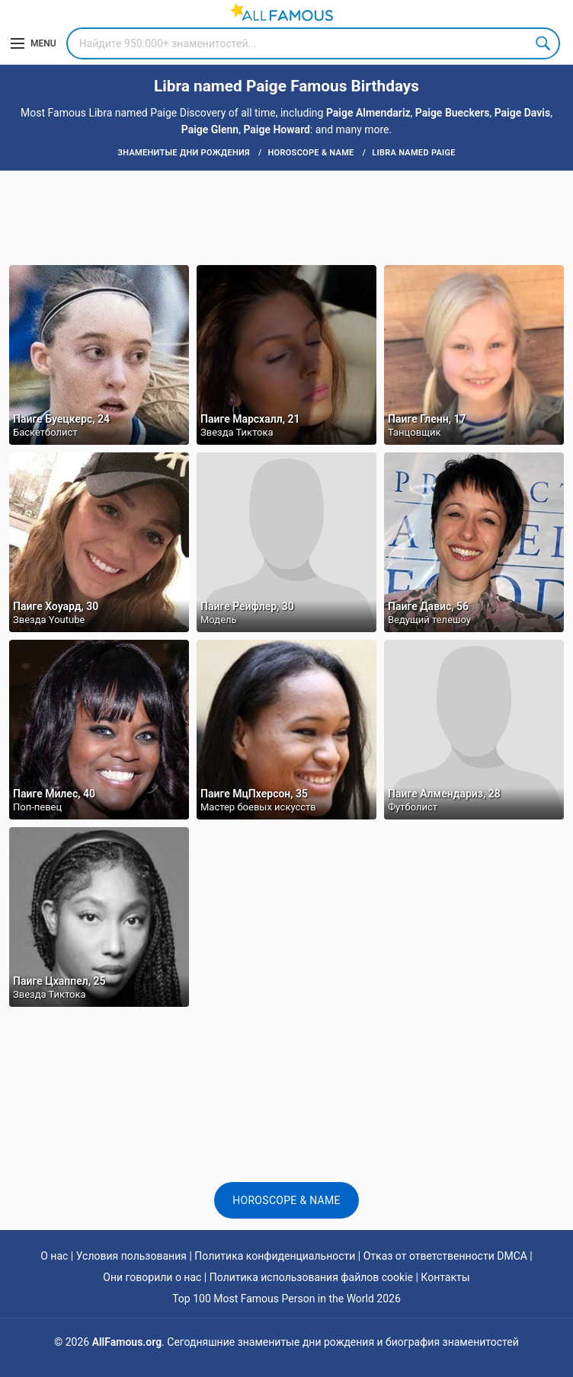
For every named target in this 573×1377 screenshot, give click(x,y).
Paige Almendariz (368, 113)
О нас (54, 1256)
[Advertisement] (286, 216)
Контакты (445, 1277)
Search (544, 43)
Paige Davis (522, 113)
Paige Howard (276, 129)
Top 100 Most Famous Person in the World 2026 (286, 1298)
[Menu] (33, 43)
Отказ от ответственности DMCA (445, 1256)
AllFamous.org (127, 1342)
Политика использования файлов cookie (311, 1277)
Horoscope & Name (286, 1200)
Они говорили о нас (152, 1277)
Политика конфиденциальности (274, 1256)
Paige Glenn (209, 129)
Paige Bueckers (452, 113)
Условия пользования (131, 1256)
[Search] (313, 43)
